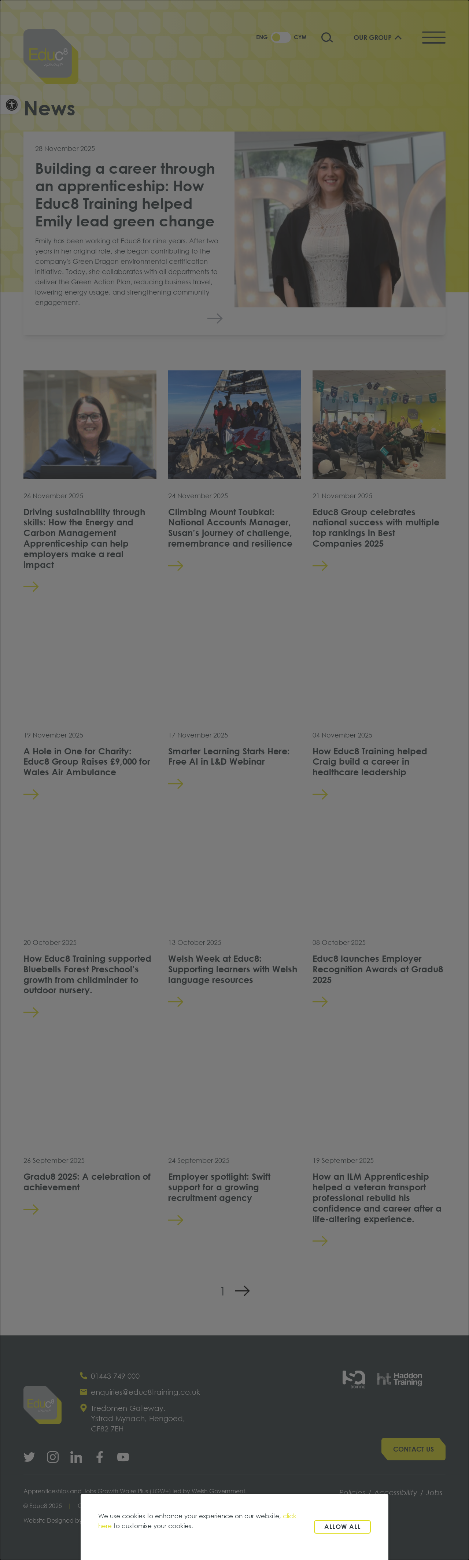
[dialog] (234, 780)
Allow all (342, 1526)
